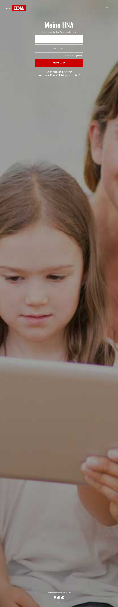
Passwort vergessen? (74, 55)
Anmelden (59, 62)
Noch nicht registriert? (59, 71)
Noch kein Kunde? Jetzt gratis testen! (59, 75)
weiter (59, 600)
